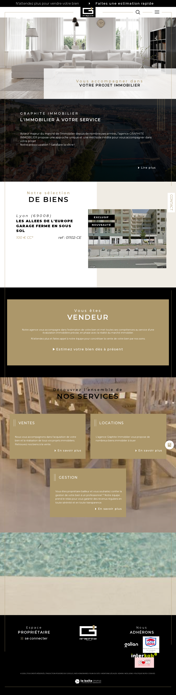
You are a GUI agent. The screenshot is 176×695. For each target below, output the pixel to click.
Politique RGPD (140, 673)
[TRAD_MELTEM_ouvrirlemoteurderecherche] (138, 12)
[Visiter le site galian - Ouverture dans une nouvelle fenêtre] (131, 644)
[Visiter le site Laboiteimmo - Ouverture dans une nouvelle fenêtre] (88, 685)
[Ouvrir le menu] (157, 12)
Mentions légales (109, 673)
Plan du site (94, 673)
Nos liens (129, 673)
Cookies (151, 673)
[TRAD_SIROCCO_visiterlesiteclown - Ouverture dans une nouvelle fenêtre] (144, 662)
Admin (120, 673)
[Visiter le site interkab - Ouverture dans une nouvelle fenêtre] (144, 655)
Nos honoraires (81, 673)
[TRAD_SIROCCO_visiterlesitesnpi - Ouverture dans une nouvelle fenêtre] (151, 644)
